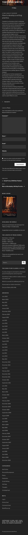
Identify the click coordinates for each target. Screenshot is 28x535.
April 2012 (4, 368)
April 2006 (5, 454)
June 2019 (4, 323)
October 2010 (5, 394)
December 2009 (6, 403)
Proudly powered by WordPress (9, 531)
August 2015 (5, 341)
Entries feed (5, 502)
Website (4, 151)
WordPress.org (6, 508)
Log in (3, 499)
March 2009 (5, 424)
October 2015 (5, 338)
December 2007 (6, 436)
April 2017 (4, 329)
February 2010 (6, 400)
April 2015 (4, 347)
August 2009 (5, 415)
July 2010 (4, 397)
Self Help (4, 484)
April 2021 (4, 305)
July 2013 (4, 353)
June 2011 (4, 386)
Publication (5, 478)
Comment (5, 116)
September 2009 (6, 412)
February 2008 (6, 433)
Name (4, 136)
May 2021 (4, 302)
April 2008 (5, 430)
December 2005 (6, 460)
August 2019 (5, 317)
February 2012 (6, 371)
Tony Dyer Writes (12, 2)
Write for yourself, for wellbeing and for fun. (13, 281)
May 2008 (4, 427)
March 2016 (5, 335)
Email (4, 143)
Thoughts (7, 101)
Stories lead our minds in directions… (11, 284)
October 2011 (5, 380)
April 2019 (4, 326)
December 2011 (6, 374)
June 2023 (5, 296)
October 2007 (5, 439)
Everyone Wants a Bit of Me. (9, 287)
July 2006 (4, 451)
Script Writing (5, 481)
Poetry (4, 475)
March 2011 (5, 392)
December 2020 (6, 311)
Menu (14, 8)
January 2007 (5, 448)
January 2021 (5, 308)
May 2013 (4, 359)
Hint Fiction (5, 469)
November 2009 (6, 406)
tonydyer (14, 13)
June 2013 (4, 356)
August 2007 (5, 445)
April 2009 (5, 421)
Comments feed (6, 505)
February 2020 (6, 314)
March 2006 (5, 457)
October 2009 (5, 409)
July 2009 (4, 418)
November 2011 (6, 377)
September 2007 (6, 442)
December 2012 (6, 362)
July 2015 (4, 344)
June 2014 (4, 350)
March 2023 (5, 299)
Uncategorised (6, 490)
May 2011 (4, 389)
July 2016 (4, 332)
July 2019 (4, 320)
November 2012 (6, 365)
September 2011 (6, 383)
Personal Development (8, 472)
